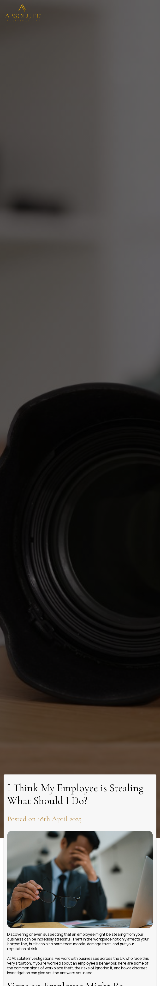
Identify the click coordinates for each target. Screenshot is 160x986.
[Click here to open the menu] (152, 14)
